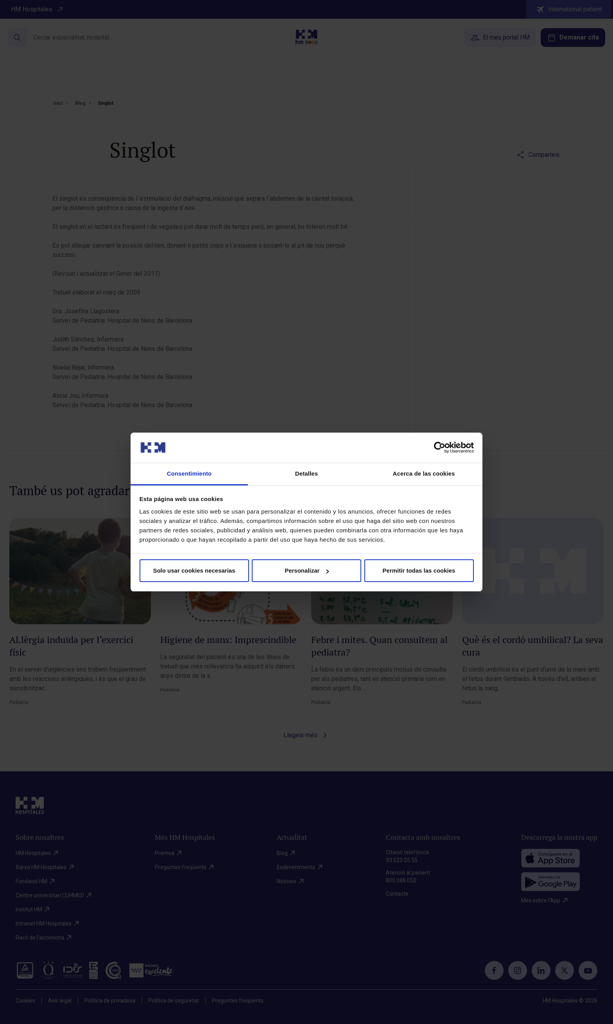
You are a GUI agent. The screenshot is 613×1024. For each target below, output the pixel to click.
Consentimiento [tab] (189, 473)
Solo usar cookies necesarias (194, 570)
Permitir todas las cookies (419, 570)
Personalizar (307, 570)
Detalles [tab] (306, 473)
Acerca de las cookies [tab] (424, 473)
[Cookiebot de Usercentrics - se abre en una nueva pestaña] (439, 447)
